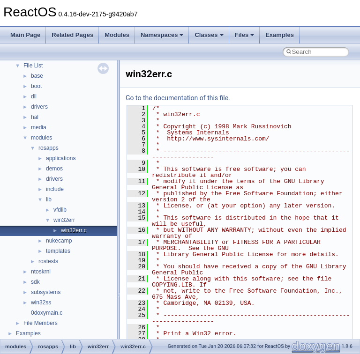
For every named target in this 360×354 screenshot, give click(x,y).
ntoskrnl (41, 271)
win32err (64, 220)
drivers (39, 106)
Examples (279, 34)
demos (54, 168)
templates (58, 251)
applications (60, 158)
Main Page (25, 34)
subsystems (45, 292)
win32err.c (74, 230)
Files (245, 34)
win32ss (41, 302)
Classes (209, 34)
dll (34, 96)
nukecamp (59, 240)
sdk (35, 282)
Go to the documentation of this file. (178, 98)
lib (49, 199)
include (55, 189)
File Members (40, 323)
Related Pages (72, 34)
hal (34, 117)
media (38, 127)
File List (33, 65)
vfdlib (60, 209)
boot (36, 86)
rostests (48, 261)
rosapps (48, 148)
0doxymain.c (46, 313)
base (37, 76)
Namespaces (162, 34)
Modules (117, 34)
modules (41, 137)
